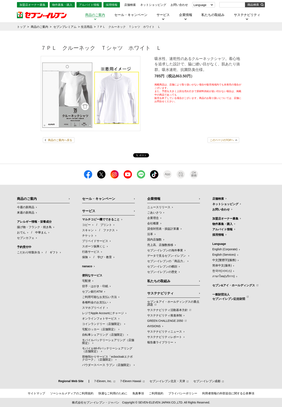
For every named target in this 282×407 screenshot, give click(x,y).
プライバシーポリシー (182, 393)
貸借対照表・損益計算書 (163, 228)
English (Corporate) (224, 249)
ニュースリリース (158, 207)
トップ (21, 26)
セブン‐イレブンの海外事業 (165, 250)
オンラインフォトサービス (99, 318)
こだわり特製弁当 (28, 252)
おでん (21, 232)
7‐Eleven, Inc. (103, 381)
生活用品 (86, 26)
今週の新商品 (25, 207)
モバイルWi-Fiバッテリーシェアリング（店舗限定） (107, 350)
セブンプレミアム (64, 26)
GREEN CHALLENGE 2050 (165, 320)
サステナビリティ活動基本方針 (167, 310)
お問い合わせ (179, 4)
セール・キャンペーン (130, 15)
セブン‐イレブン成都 (206, 381)
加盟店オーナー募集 (32, 4)
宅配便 (86, 280)
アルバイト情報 (89, 4)
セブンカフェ (25, 237)
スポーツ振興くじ (93, 246)
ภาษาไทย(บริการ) (223, 276)
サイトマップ (36, 393)
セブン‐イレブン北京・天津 (167, 381)
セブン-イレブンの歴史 (162, 271)
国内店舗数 (154, 239)
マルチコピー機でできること (101, 219)
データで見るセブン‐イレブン (167, 255)
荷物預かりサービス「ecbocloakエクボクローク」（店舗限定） (107, 358)
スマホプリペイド (93, 307)
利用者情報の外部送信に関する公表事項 (228, 393)
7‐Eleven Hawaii (130, 381)
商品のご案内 (95, 15)
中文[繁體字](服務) (224, 260)
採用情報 (111, 4)
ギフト (54, 252)
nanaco (87, 266)
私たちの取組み (213, 15)
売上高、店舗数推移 (160, 245)
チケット (88, 235)
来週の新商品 (25, 212)
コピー (86, 224)
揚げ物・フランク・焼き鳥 (34, 227)
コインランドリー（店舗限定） (102, 324)
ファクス (109, 230)
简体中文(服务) (222, 265)
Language (200, 5)
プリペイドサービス (95, 241)
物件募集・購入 (62, 4)
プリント (106, 224)
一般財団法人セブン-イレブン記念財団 (228, 296)
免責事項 (138, 393)
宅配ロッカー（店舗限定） (99, 329)
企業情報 (185, 15)
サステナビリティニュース (164, 331)
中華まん (41, 232)
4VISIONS (154, 326)
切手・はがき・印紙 (95, 286)
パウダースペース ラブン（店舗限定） (107, 365)
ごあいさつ (154, 212)
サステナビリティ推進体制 (164, 315)
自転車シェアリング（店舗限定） (103, 334)
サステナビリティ (247, 15)
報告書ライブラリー (160, 342)
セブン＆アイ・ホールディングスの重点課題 (173, 303)
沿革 (150, 234)
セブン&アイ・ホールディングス (233, 285)
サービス (163, 15)
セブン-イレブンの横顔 (162, 266)
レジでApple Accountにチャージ (103, 313)
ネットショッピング (153, 4)
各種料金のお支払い (95, 302)
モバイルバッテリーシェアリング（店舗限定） (108, 341)
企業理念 (153, 218)
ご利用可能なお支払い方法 (99, 297)
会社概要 (153, 223)
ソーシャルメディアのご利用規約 (71, 393)
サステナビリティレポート (164, 337)
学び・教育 (104, 257)
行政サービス (90, 251)
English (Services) (224, 254)
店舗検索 (130, 4)
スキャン (88, 230)
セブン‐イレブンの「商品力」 (166, 261)
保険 (85, 257)
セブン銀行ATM (92, 291)
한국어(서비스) (222, 270)
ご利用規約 (156, 393)
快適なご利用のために (112, 393)
